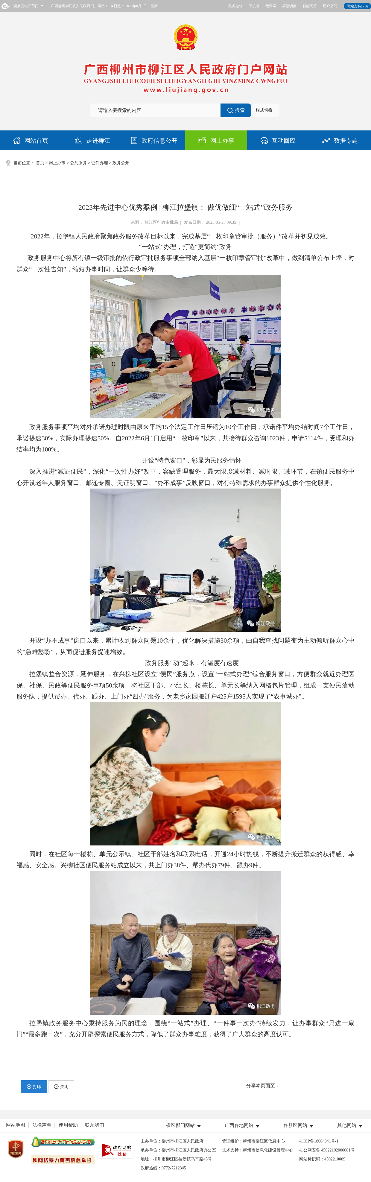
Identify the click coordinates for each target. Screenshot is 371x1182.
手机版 (254, 6)
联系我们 (94, 1125)
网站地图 (15, 1125)
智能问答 (309, 6)
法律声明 (41, 1125)
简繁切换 (289, 6)
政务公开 (120, 163)
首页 (40, 163)
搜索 (236, 111)
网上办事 (57, 163)
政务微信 (235, 6)
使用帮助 (68, 1125)
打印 (34, 1086)
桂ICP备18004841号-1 (318, 1141)
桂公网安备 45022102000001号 (327, 1150)
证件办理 (99, 163)
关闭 (61, 1086)
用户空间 (330, 6)
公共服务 (78, 163)
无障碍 (270, 6)
